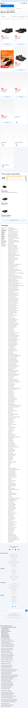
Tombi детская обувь (11, 444)
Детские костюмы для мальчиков (13, 295)
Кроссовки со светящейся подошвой (14, 416)
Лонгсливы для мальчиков (12, 309)
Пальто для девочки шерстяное (13, 356)
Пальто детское (10, 403)
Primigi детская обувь (11, 435)
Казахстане (15, 617)
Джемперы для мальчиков (12, 306)
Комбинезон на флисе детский (13, 281)
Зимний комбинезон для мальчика (13, 300)
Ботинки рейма (10, 441)
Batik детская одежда (11, 488)
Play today (9, 463)
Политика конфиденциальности (14, 561)
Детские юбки (10, 316)
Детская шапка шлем (11, 528)
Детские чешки (10, 419)
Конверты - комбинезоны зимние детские (14, 276)
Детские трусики (11, 519)
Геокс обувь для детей (11, 428)
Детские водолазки (11, 395)
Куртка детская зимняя (11, 401)
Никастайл (10, 478)
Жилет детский (10, 394)
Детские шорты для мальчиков (13, 305)
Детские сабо (10, 453)
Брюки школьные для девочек (12, 245)
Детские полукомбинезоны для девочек (14, 355)
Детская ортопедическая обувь (13, 414)
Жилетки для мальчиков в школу (13, 249)
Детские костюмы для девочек (13, 350)
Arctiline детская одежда (12, 504)
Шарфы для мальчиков (11, 534)
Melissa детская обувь (11, 450)
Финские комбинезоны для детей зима (14, 388)
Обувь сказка (10, 431)
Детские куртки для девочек (12, 354)
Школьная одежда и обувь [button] (4, 228)
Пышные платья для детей (12, 325)
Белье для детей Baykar (11, 499)
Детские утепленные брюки (12, 410)
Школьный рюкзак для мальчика (13, 235)
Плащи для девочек (11, 391)
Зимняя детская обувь (11, 449)
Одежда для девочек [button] (3, 234)
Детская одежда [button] (3, 241)
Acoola (9, 460)
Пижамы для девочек (11, 330)
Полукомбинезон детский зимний (13, 406)
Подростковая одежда (11, 384)
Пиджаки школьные (11, 261)
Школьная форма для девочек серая (13, 241)
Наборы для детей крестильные (13, 275)
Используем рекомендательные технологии (14, 615)
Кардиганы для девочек (11, 321)
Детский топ (10, 520)
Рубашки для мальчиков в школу (13, 240)
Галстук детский (10, 533)
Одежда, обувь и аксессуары (9, 8)
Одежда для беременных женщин (13, 370)
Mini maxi (9, 495)
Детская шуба (10, 329)
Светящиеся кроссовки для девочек (13, 365)
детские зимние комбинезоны (13, 375)
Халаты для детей (10, 515)
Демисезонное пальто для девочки (13, 324)
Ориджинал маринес (11, 475)
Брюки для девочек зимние (12, 359)
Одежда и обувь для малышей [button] (3, 230)
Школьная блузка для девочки (12, 234)
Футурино (9, 479)
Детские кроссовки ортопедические (14, 436)
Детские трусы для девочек (12, 513)
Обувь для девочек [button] (3, 238)
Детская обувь (18, 8)
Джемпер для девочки (11, 331)
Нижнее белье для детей (12, 518)
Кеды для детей (10, 458)
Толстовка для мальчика (11, 296)
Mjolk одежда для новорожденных (13, 489)
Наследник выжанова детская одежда (14, 469)
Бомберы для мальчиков (12, 304)
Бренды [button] (2, 243)
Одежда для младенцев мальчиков (13, 280)
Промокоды (14, 559)
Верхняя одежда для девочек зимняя (13, 339)
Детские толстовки (11, 393)
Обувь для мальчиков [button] (3, 236)
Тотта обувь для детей (11, 505)
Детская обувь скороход (12, 445)
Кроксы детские (10, 420)
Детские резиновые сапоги (12, 424)
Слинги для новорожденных (12, 371)
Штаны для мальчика (11, 291)
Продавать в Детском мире (14, 555)
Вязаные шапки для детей (12, 535)
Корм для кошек (14, 597)
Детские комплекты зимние (12, 399)
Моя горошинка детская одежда (13, 284)
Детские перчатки (11, 530)
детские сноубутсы (11, 413)
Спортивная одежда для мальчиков (13, 289)
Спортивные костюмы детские (13, 380)
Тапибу (9, 425)
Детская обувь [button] (3, 242)
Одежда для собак (14, 601)
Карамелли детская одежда (12, 494)
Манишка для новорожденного (13, 538)
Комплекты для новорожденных (13, 286)
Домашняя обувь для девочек (12, 366)
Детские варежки (11, 523)
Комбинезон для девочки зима (13, 319)
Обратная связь (14, 565)
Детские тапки (10, 423)
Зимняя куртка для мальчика (12, 294)
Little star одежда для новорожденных (14, 498)
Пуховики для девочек (11, 334)
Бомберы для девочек (11, 349)
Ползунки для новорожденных (13, 379)
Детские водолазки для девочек (13, 360)
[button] (7, 6)
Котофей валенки (11, 440)
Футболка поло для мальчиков (13, 299)
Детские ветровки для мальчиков (13, 290)
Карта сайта (14, 566)
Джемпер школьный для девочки (13, 254)
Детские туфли (3, 10)
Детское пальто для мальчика (12, 301)
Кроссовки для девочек (12, 364)
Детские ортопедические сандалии (13, 446)
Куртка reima (10, 390)
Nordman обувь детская (12, 418)
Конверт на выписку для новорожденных (14, 264)
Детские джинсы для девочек (12, 344)
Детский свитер (10, 409)
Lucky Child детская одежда (12, 500)
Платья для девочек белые (12, 345)
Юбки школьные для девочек (12, 236)
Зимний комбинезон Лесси (12, 389)
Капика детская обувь (11, 470)
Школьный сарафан (11, 256)
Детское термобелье (11, 400)
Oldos (9, 464)
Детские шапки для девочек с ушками (14, 539)
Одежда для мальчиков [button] (3, 232)
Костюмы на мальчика (11, 250)
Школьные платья (11, 239)
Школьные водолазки (11, 260)
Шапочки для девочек (11, 529)
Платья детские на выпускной (12, 266)
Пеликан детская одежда (12, 480)
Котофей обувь (10, 459)
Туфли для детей (10, 369)
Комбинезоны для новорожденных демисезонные (16, 285)
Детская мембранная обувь (12, 454)
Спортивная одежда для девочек (13, 336)
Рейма (9, 465)
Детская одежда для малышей (12, 265)
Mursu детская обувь (11, 455)
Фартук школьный (11, 244)
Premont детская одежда (12, 493)
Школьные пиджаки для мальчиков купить (14, 405)
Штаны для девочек (11, 346)
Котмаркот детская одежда (12, 508)
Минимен (9, 490)
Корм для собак (14, 600)
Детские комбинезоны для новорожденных (15, 270)
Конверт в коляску (11, 274)
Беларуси (19, 617)
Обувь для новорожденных (12, 279)
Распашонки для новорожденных (13, 269)
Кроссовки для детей (11, 421)
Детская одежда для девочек (12, 326)
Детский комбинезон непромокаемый (14, 381)
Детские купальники (11, 509)
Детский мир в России (10, 617)
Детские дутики (10, 448)
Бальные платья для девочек (12, 320)
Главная (2, 8)
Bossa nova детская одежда (12, 485)
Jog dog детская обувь (11, 426)
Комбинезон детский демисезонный (14, 374)
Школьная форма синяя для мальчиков (14, 255)
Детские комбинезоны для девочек (13, 335)
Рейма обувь (10, 439)
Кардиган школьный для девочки (13, 251)
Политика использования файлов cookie (14, 562)
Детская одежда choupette (12, 468)
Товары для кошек (14, 596)
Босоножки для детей (11, 443)
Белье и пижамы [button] (3, 244)
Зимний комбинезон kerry (12, 398)
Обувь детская (10, 411)
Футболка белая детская (12, 404)
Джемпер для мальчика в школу (13, 259)
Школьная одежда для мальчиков (13, 231)
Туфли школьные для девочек (12, 246)
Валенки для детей (11, 430)
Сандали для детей (11, 438)
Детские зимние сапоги (12, 434)
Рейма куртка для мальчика (12, 311)
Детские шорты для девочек (12, 340)
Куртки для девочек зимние (12, 341)
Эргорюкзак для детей (11, 271)
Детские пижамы (10, 514)
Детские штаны (10, 408)
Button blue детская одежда (12, 474)
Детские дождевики (11, 396)
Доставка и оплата (14, 554)
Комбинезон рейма (11, 376)
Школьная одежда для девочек (13, 229)
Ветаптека (14, 603)
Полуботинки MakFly (6, 215)
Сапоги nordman (10, 415)
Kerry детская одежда (11, 473)
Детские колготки (11, 510)
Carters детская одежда (11, 484)
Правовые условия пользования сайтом (14, 614)
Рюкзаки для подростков (12, 524)
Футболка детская (11, 385)
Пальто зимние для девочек (12, 315)
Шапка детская (10, 525)
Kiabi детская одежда (11, 503)
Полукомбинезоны (11, 386)
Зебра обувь (10, 433)
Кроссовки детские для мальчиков (13, 361)
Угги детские (10, 429)
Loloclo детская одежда (11, 483)
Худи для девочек (11, 351)
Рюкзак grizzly (10, 230)
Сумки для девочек (11, 540)
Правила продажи (14, 558)
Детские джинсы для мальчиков (13, 310)
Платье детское (10, 314)
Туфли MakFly (4, 191)
